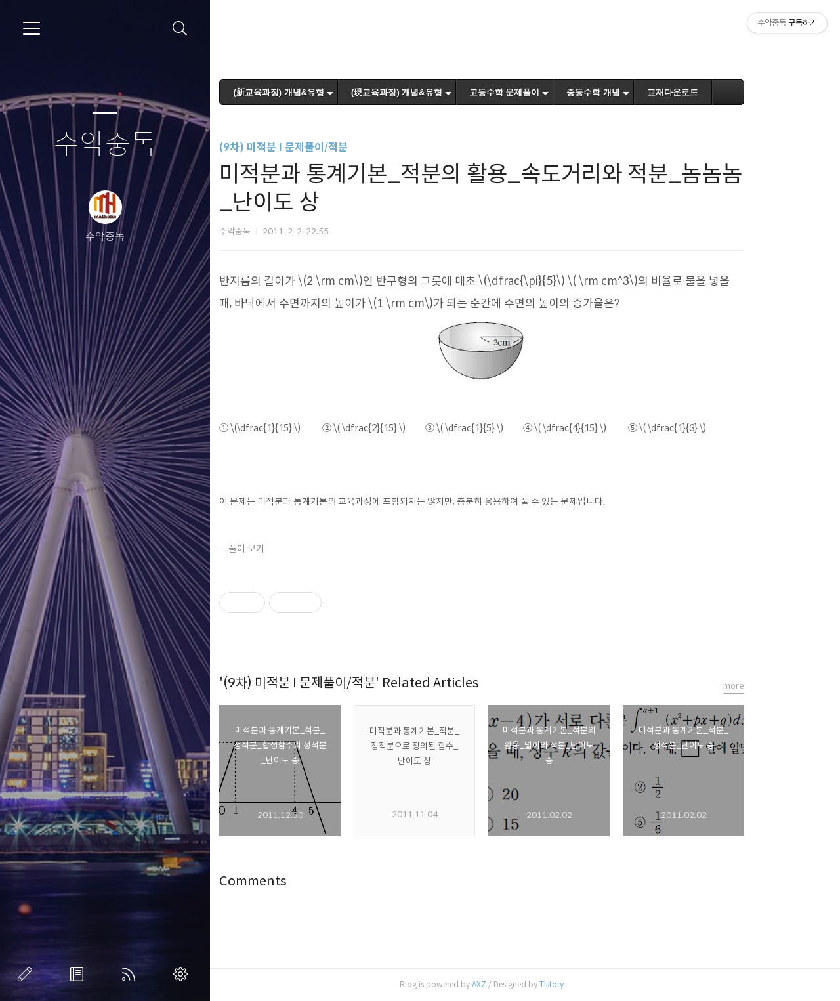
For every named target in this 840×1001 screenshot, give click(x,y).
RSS (131, 974)
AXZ (514, 984)
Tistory (586, 984)
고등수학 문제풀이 (539, 92)
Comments (288, 881)
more (768, 685)
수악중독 (105, 145)
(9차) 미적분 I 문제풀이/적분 (318, 147)
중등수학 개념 (628, 92)
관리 (183, 974)
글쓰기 (27, 974)
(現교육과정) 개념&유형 (431, 92)
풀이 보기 (281, 549)
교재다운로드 (707, 92)
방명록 (79, 974)
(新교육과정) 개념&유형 (313, 92)
